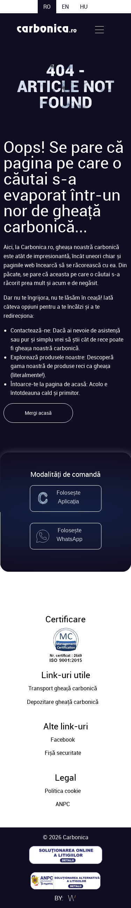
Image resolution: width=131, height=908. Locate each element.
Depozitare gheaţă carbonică (63, 702)
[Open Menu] (99, 29)
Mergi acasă (38, 413)
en (65, 6)
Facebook (63, 739)
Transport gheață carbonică (62, 688)
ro (47, 6)
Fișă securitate (63, 753)
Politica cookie (63, 791)
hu (84, 6)
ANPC (63, 804)
